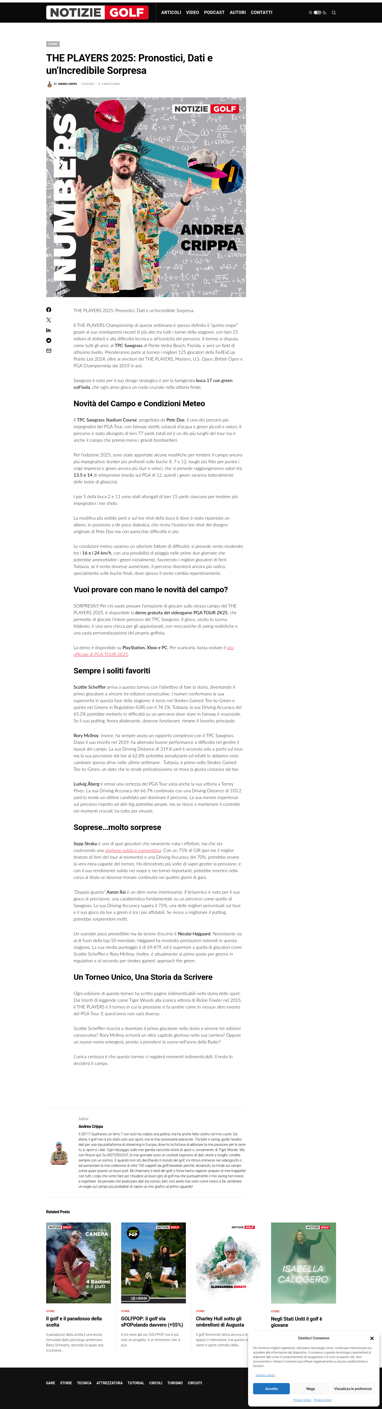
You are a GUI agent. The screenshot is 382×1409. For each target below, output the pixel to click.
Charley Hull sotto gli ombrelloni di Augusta (220, 1322)
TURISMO (175, 1383)
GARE (50, 1383)
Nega (310, 1389)
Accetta (271, 1389)
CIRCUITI (195, 1383)
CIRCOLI (155, 1383)
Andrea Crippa (91, 1126)
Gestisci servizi (265, 1375)
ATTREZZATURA (109, 1383)
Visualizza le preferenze (353, 1389)
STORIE (53, 44)
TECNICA (84, 1383)
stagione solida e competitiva (133, 850)
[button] (372, 1338)
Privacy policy (302, 1400)
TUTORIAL (136, 1383)
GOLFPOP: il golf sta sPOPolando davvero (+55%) (152, 1322)
